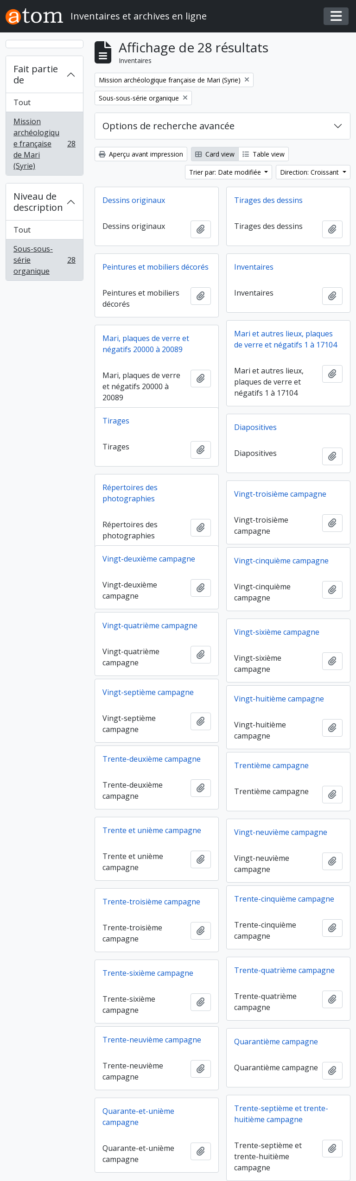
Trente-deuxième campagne (151, 759)
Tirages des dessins (268, 200)
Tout (22, 102)
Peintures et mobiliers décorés (155, 267)
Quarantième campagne (276, 1041)
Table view (263, 154)
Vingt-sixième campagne (276, 632)
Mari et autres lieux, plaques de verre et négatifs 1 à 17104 (285, 339)
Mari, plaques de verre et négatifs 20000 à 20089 (145, 343)
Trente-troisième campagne (151, 902)
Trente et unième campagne (151, 830)
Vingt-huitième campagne (279, 699)
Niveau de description (38, 202)
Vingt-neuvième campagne (280, 832)
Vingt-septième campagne (148, 692)
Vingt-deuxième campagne (148, 559)
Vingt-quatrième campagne (149, 625)
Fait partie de (35, 74)
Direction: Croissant (310, 172)
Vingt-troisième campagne (280, 494)
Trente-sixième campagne (147, 973)
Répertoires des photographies (130, 493)
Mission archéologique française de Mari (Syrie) (44, 143)
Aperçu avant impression (141, 154)
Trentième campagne (271, 765)
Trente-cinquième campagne (284, 899)
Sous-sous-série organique (44, 260)
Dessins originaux (133, 200)
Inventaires (253, 267)
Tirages (115, 421)
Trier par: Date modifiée (226, 172)
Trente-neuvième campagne (151, 1040)
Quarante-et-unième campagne (138, 1116)
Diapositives (255, 427)
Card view (215, 154)
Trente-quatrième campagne (284, 970)
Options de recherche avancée (168, 126)
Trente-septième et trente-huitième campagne (281, 1113)
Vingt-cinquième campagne (281, 561)
